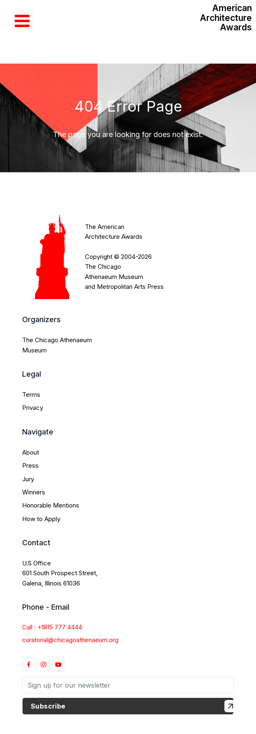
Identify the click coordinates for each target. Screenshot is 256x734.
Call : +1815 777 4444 (52, 627)
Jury (28, 479)
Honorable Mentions (50, 505)
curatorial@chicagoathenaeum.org (70, 640)
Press (30, 465)
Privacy (32, 408)
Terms (31, 394)
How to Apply (41, 519)
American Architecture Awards (226, 17)
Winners (33, 492)
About (30, 452)
